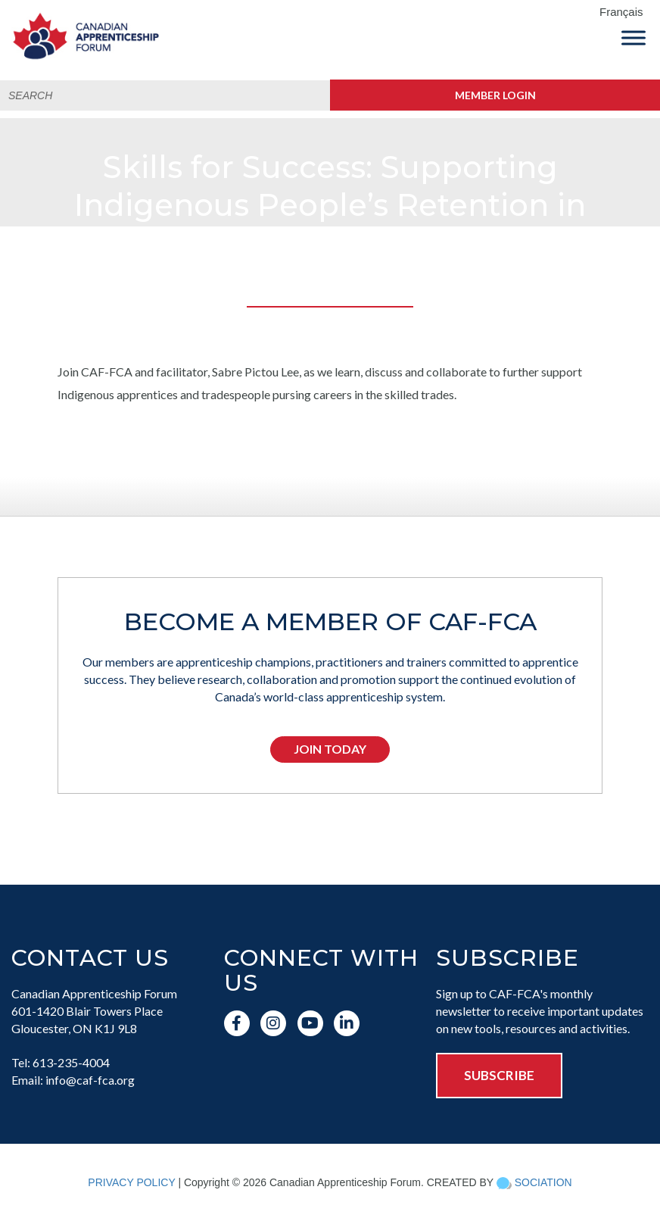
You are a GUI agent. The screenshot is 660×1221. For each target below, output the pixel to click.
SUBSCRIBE (499, 1075)
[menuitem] (625, 12)
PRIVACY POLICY (131, 1182)
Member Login (495, 95)
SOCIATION (543, 1182)
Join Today (330, 749)
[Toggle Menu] (633, 37)
